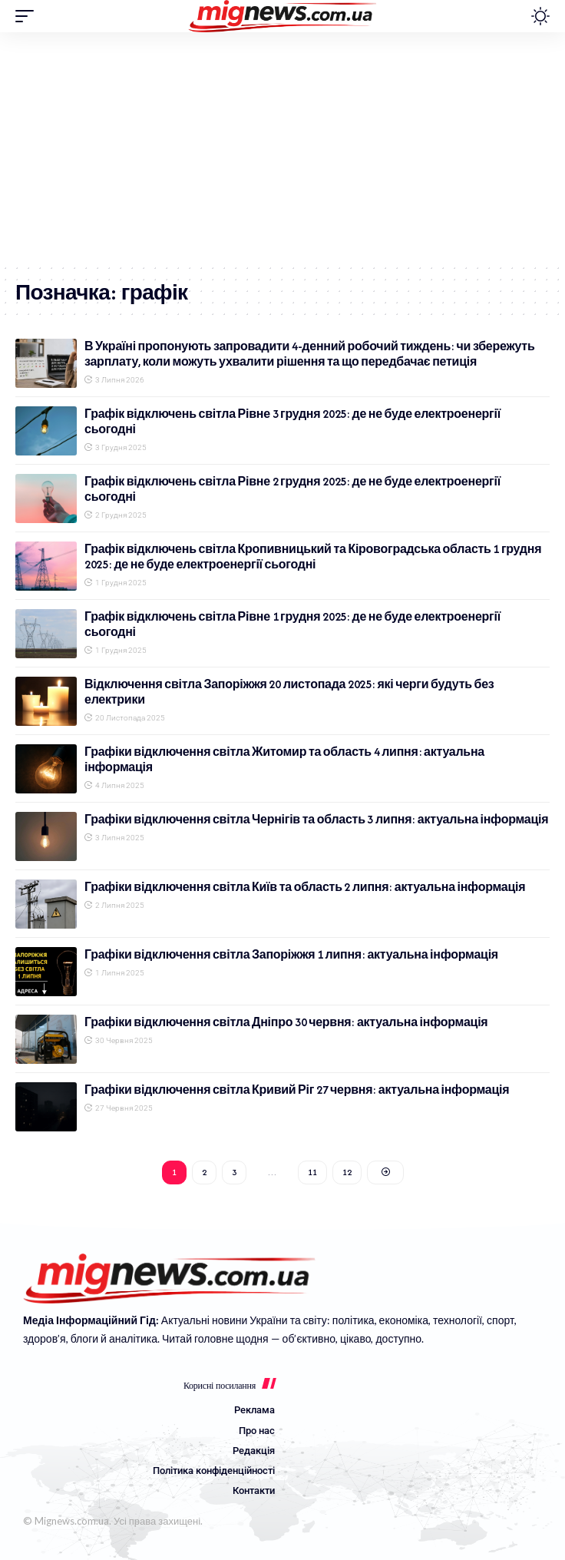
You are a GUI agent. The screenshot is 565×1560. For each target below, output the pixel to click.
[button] (28, 16)
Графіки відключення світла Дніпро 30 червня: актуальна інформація (285, 1022)
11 (312, 1172)
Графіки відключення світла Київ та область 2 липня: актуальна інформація (304, 887)
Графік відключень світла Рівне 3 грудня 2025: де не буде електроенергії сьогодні (292, 421)
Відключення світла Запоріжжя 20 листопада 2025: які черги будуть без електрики (289, 691)
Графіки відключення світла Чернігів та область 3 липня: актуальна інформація (316, 819)
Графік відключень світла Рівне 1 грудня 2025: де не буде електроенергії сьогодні (292, 624)
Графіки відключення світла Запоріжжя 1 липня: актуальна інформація (291, 954)
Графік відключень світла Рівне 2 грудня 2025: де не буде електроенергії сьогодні (292, 489)
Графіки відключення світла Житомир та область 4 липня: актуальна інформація (284, 759)
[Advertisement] (282, 147)
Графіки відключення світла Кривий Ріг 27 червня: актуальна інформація (296, 1089)
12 (347, 1172)
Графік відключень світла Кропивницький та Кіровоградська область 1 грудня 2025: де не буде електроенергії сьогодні (312, 556)
